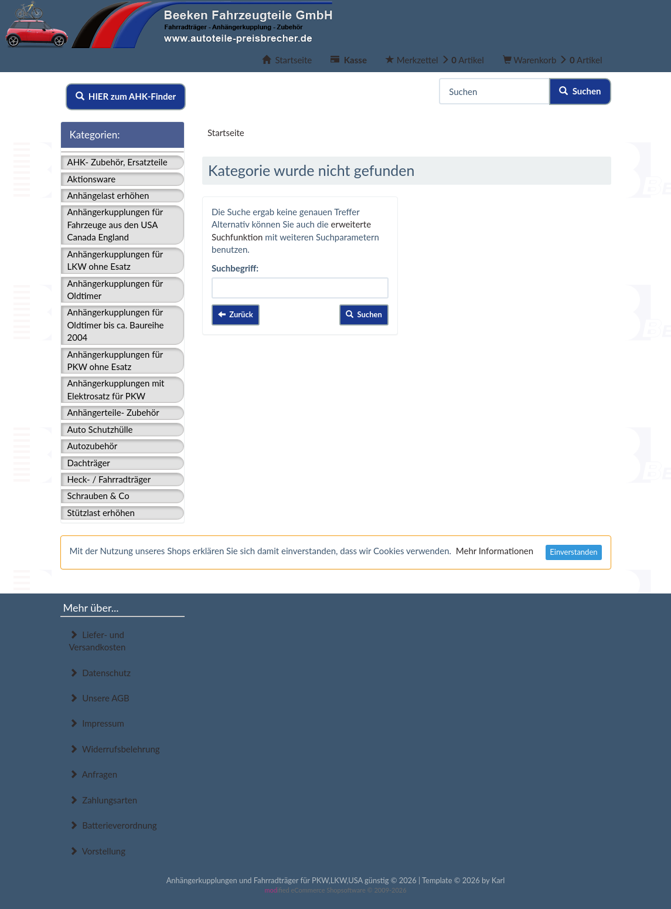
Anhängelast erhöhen (108, 195)
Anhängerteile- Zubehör (113, 412)
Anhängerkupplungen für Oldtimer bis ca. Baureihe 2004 (115, 324)
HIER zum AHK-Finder (126, 96)
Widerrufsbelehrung (114, 749)
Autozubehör (92, 445)
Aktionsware (91, 179)
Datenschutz (100, 672)
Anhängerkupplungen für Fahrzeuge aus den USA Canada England (115, 224)
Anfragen (93, 774)
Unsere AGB (99, 698)
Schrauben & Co (98, 495)
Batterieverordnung (113, 825)
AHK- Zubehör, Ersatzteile (117, 162)
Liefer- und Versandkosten (97, 640)
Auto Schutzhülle (100, 429)
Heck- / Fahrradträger (109, 479)
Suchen (580, 91)
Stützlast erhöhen (101, 512)
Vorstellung (97, 851)
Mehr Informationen (494, 550)
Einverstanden (573, 552)
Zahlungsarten (103, 800)
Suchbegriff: (235, 268)
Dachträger (88, 462)
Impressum (96, 723)
